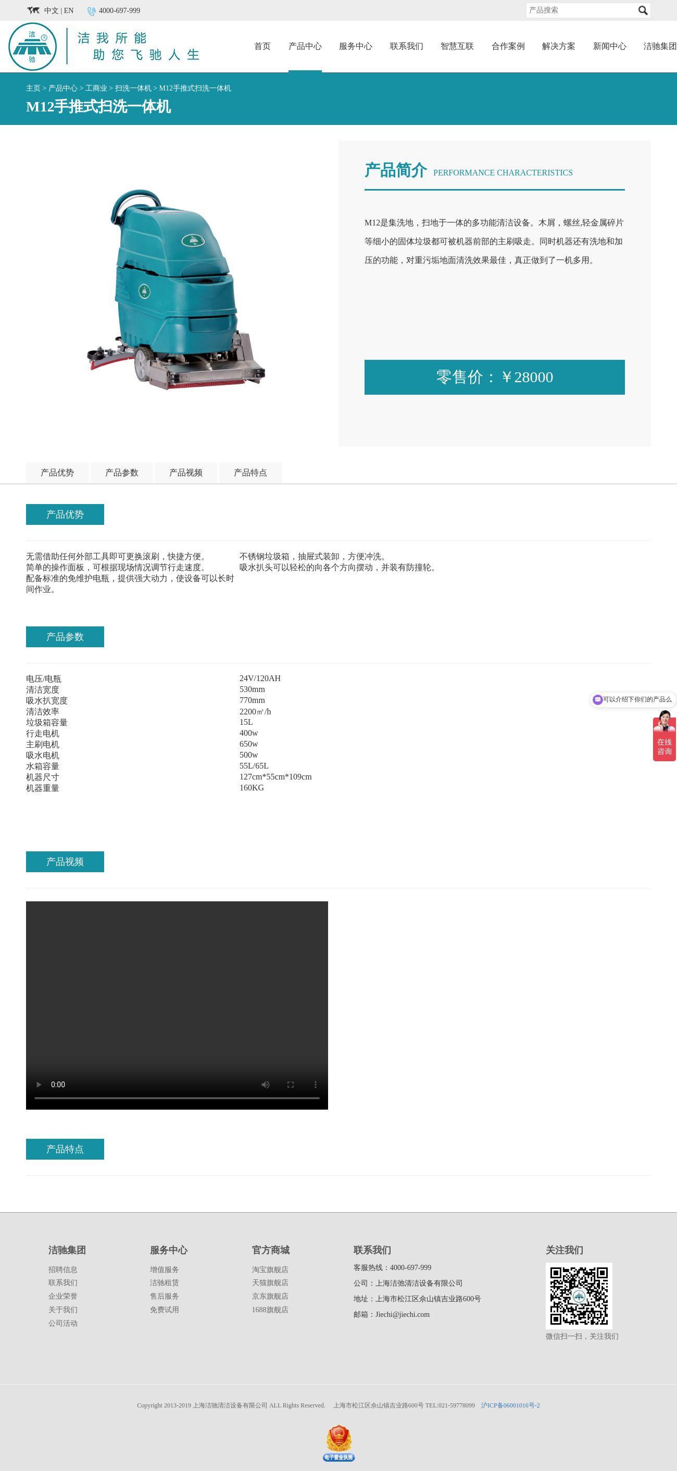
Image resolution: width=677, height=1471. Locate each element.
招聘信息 (63, 1270)
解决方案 (558, 46)
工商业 (96, 88)
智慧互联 (457, 46)
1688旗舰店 (270, 1310)
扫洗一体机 (133, 88)
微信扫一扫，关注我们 (582, 1336)
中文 (51, 11)
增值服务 (164, 1270)
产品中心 (305, 46)
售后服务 (164, 1296)
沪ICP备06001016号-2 (510, 1405)
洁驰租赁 (164, 1283)
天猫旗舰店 (270, 1283)
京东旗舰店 (270, 1296)
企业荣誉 (63, 1296)
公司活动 (63, 1323)
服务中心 (355, 46)
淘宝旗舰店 (270, 1270)
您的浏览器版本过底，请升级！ (177, 1005)
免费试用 (164, 1310)
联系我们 (406, 46)
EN (69, 11)
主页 (33, 88)
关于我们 (63, 1310)
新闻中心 (609, 46)
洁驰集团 (660, 46)
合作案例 (508, 46)
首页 (262, 46)
